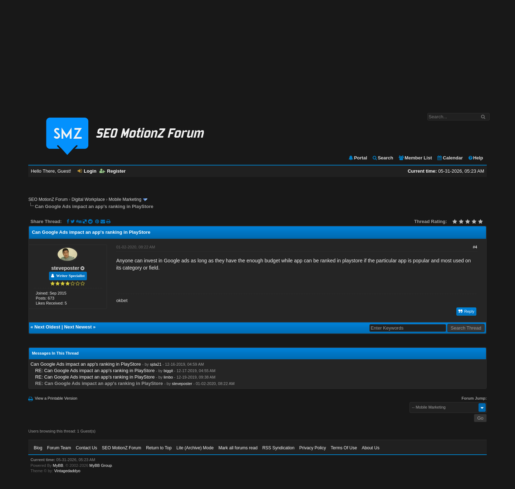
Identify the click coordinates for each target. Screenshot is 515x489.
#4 (475, 247)
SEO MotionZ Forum (48, 199)
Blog (38, 447)
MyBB (58, 465)
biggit (168, 371)
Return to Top (159, 447)
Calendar (450, 157)
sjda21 (155, 364)
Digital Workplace (88, 199)
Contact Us (86, 447)
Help (475, 157)
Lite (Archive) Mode (195, 447)
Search (382, 157)
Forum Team (59, 447)
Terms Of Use (344, 447)
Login (87, 171)
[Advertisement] (257, 53)
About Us (370, 447)
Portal (357, 157)
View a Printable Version (56, 398)
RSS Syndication (278, 447)
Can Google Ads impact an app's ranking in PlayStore (85, 364)
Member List (415, 157)
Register (112, 171)
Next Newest (78, 327)
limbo (168, 377)
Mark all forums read (238, 447)
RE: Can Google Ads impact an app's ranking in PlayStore (94, 370)
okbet (122, 300)
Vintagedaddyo (67, 471)
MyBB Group (100, 465)
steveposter (65, 268)
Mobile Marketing (125, 199)
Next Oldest (47, 327)
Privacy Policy (312, 447)
